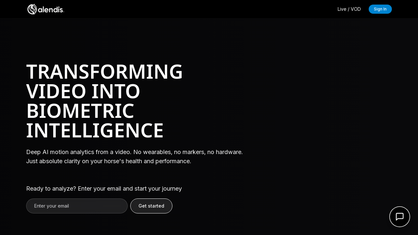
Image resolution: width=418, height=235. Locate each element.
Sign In (380, 9)
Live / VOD (349, 9)
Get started (151, 206)
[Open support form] (399, 216)
